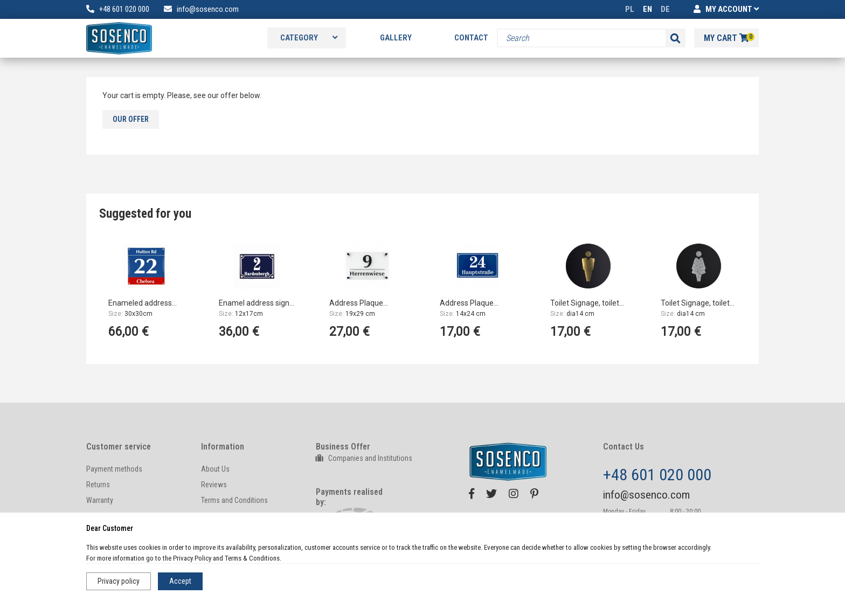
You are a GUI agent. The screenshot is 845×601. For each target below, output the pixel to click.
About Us (215, 469)
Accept (180, 581)
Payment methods (114, 469)
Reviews (214, 484)
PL (629, 9)
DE (665, 9)
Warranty (99, 500)
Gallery (396, 38)
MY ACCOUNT (726, 9)
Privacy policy (119, 581)
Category (308, 38)
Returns (98, 484)
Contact (471, 38)
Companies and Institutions (364, 458)
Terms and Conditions (234, 500)
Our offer (131, 119)
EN (647, 9)
